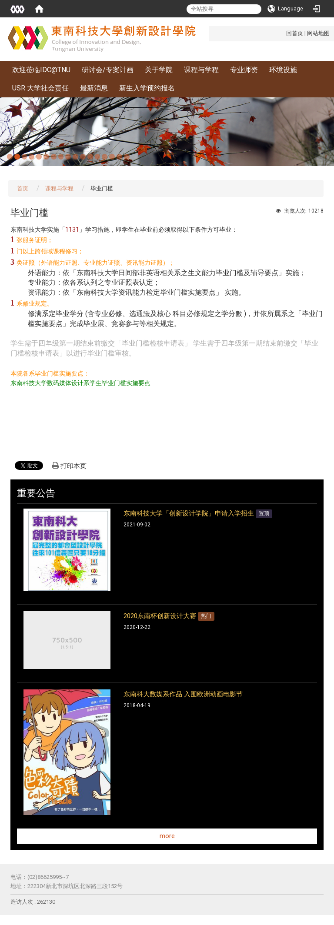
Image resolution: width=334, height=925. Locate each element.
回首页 (294, 33)
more (167, 836)
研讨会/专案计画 (108, 70)
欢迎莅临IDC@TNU (41, 70)
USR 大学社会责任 (40, 88)
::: (282, 33)
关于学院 (159, 70)
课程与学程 (201, 70)
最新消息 (94, 88)
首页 (22, 188)
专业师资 (244, 70)
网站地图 (318, 33)
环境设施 (283, 70)
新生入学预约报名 (147, 88)
